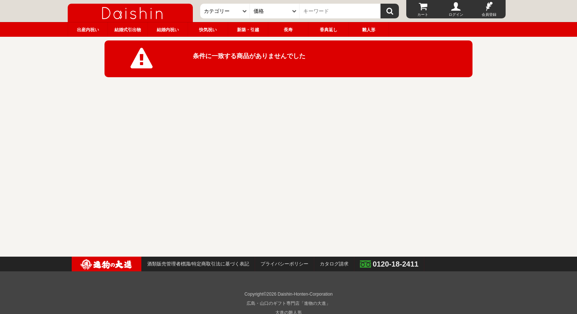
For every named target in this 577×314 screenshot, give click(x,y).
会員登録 (489, 15)
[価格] (275, 11)
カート (422, 15)
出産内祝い (88, 29)
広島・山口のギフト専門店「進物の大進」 (288, 303)
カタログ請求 (334, 264)
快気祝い (208, 29)
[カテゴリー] (225, 11)
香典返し (328, 29)
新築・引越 (248, 29)
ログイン (456, 15)
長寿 (288, 29)
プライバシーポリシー (284, 264)
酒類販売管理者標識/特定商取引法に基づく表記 (198, 264)
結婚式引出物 (127, 29)
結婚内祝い (168, 29)
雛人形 (368, 29)
